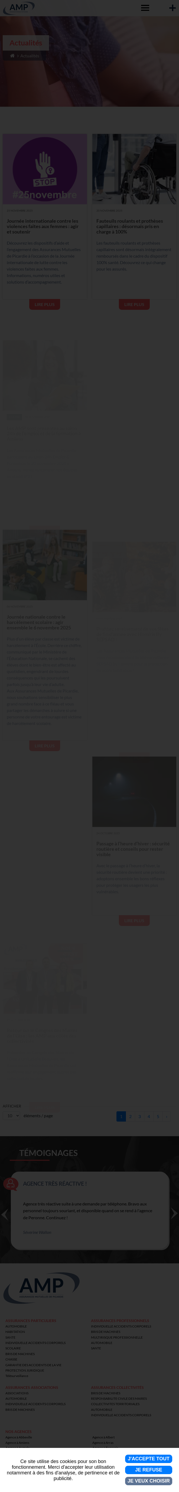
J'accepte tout (149, 1458)
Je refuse (148, 1470)
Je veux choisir (149, 1481)
